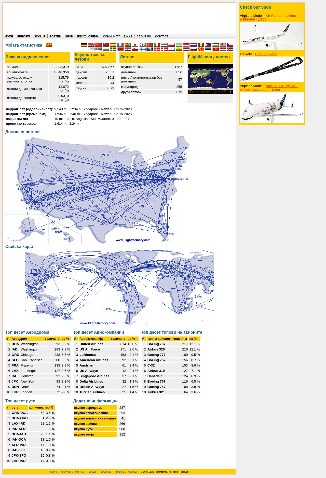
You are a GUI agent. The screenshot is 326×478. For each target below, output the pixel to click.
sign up (79, 471)
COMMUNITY (111, 36)
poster (92, 471)
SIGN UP (39, 36)
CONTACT (161, 36)
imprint (120, 471)
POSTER (55, 36)
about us (106, 471)
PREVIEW (23, 36)
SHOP (69, 36)
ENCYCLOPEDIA (88, 36)
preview (66, 471)
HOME (9, 36)
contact (132, 471)
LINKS (128, 36)
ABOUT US (144, 36)
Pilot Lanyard (266, 54)
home (53, 471)
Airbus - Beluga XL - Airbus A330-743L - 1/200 (269, 88)
